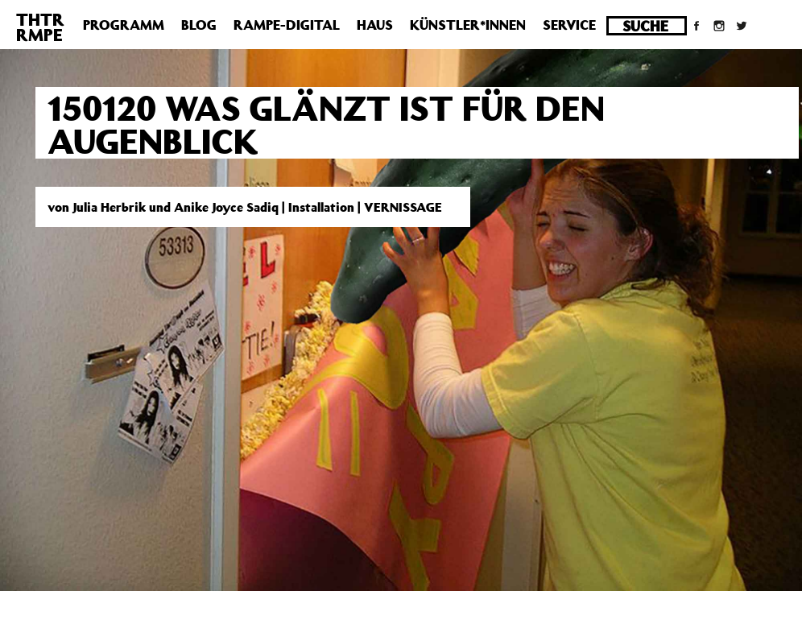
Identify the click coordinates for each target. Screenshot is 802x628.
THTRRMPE (40, 27)
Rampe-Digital (287, 25)
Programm (123, 25)
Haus (375, 25)
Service (569, 25)
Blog (199, 25)
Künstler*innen (468, 25)
